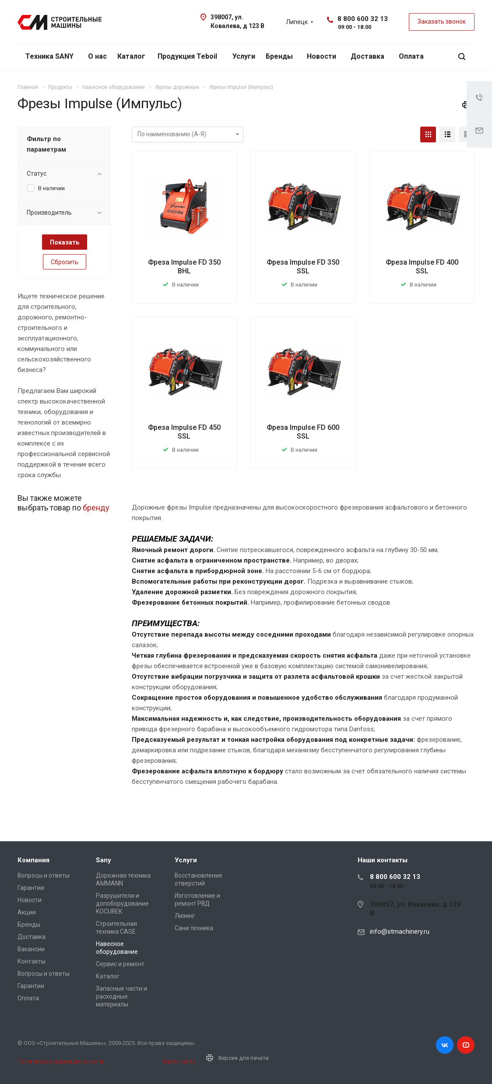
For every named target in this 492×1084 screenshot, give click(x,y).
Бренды (279, 56)
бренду (96, 507)
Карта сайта (179, 1061)
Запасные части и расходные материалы (121, 996)
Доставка (367, 56)
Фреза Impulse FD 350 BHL (184, 266)
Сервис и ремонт (120, 963)
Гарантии (31, 887)
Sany (103, 860)
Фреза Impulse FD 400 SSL (422, 266)
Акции (27, 912)
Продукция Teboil (187, 56)
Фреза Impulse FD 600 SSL (303, 431)
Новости (321, 56)
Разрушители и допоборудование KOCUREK (122, 903)
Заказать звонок (442, 21)
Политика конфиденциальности (60, 1061)
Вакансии (31, 949)
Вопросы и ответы (44, 875)
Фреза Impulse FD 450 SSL (184, 431)
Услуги (243, 56)
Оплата (411, 56)
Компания (33, 860)
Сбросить (64, 262)
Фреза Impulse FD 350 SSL (303, 266)
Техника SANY (49, 56)
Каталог (131, 56)
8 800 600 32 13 (362, 19)
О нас (97, 56)
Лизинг (185, 915)
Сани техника (194, 928)
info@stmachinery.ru (399, 931)
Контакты (32, 961)
